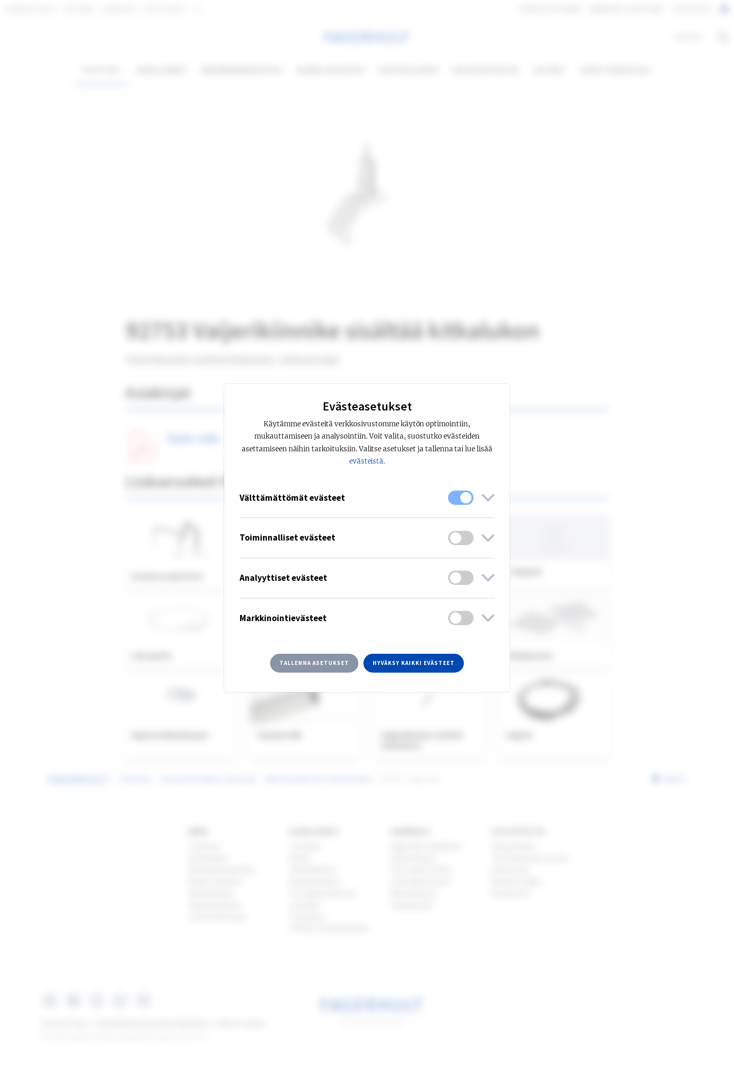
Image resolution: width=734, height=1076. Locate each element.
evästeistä (366, 461)
